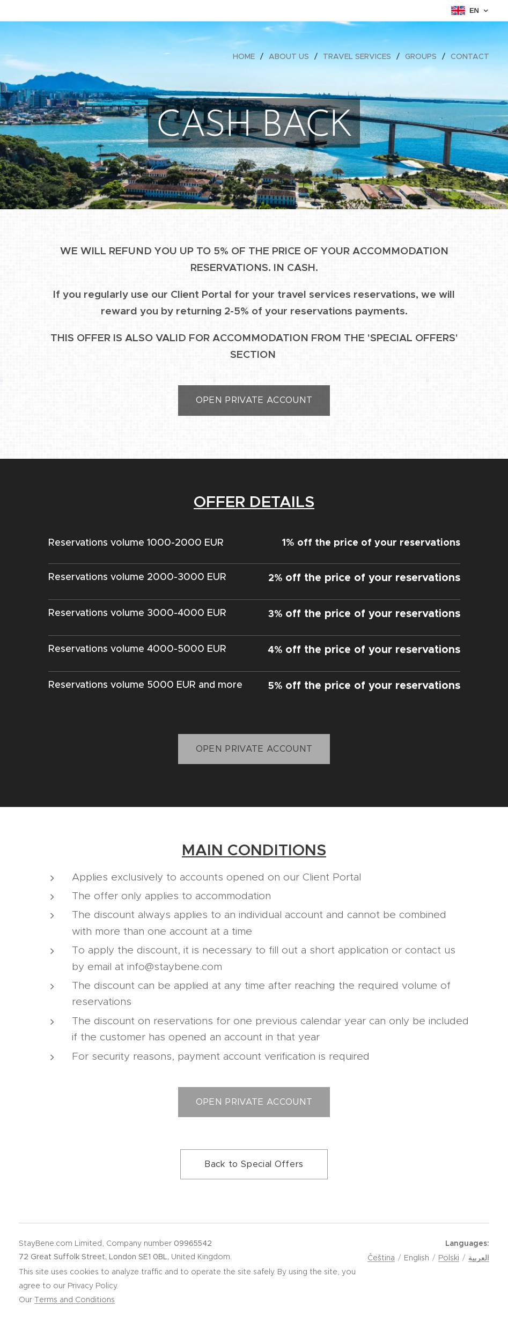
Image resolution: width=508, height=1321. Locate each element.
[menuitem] (246, 56)
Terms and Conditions (74, 1299)
